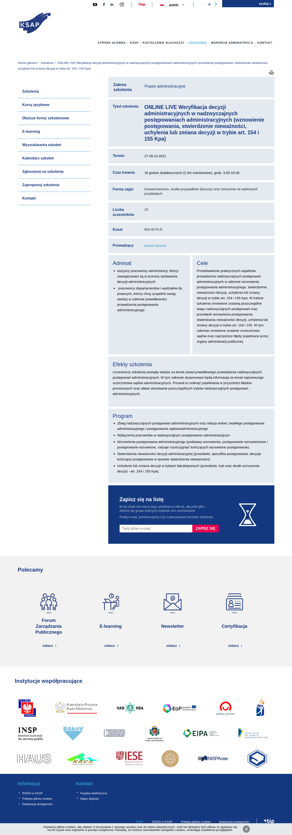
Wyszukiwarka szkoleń (41, 145)
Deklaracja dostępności (37, 804)
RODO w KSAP (32, 793)
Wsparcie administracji (232, 42)
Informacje (29, 783)
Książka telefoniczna (93, 793)
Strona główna (112, 42)
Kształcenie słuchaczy (164, 42)
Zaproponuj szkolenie (40, 185)
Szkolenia (198, 42)
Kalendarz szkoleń (38, 158)
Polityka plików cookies (37, 798)
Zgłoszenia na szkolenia (43, 171)
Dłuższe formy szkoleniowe (45, 118)
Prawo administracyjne (165, 86)
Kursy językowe (35, 105)
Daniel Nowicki (155, 246)
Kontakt (264, 42)
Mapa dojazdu (89, 798)
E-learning (31, 131)
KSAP (134, 42)
